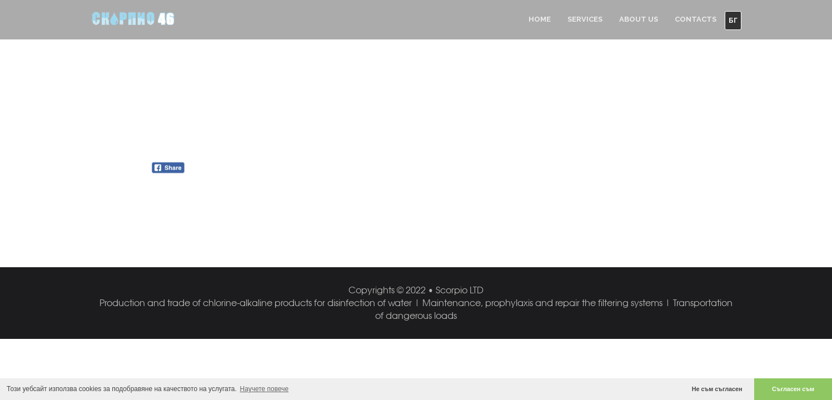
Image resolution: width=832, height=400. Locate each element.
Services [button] (584, 19)
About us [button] (638, 19)
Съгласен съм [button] (793, 389)
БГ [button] (733, 20)
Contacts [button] (695, 19)
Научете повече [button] (264, 389)
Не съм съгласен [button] (717, 389)
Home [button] (540, 19)
